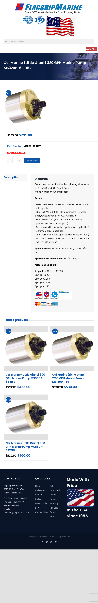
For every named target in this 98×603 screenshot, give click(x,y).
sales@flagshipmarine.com (16, 513)
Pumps (53, 499)
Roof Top (54, 503)
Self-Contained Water (55, 490)
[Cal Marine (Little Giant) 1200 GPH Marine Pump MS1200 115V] (72, 348)
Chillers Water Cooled (41, 501)
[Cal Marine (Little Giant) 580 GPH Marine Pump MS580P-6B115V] (26, 417)
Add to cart (32, 160)
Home (38, 486)
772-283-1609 (17, 502)
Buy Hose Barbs (16, 152)
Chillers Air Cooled (40, 492)
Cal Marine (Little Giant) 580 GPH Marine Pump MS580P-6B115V (25, 447)
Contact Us (55, 512)
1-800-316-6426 (20, 498)
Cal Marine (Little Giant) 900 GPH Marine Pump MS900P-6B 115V (25, 378)
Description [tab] (11, 177)
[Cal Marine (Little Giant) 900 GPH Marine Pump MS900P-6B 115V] (26, 348)
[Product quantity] (14, 160)
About (53, 517)
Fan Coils (54, 508)
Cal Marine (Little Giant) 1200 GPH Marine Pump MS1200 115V (69, 378)
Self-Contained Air (41, 510)
